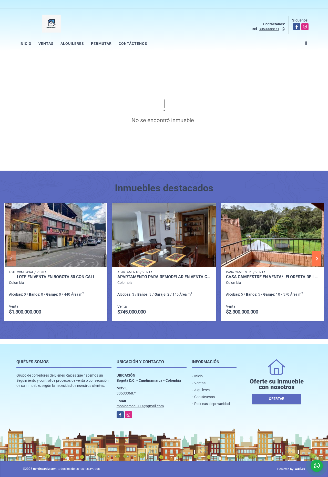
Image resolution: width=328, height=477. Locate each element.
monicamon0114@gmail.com (140, 406)
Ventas (46, 44)
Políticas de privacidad (212, 404)
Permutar (101, 44)
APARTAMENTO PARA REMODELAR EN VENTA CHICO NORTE (163, 277)
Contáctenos (133, 44)
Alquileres (72, 44)
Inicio (25, 44)
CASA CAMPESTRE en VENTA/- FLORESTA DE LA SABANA (272, 277)
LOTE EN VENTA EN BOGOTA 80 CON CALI (55, 277)
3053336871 (269, 29)
